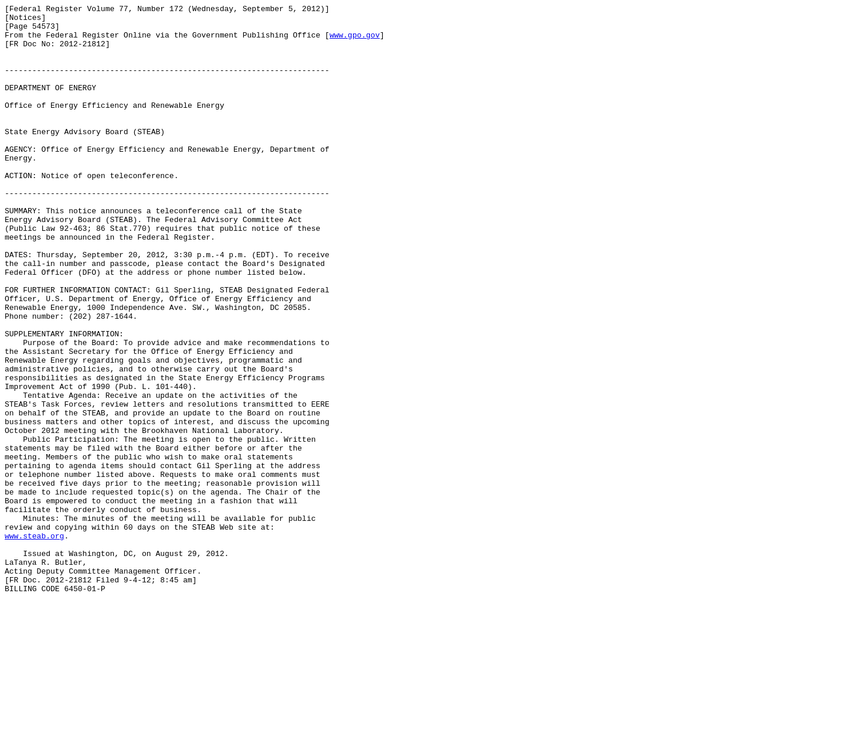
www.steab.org (34, 642)
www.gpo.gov (355, 41)
